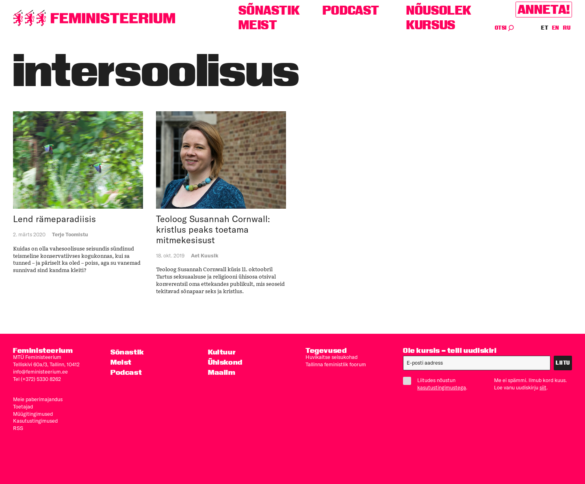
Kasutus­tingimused (35, 420)
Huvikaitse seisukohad (332, 357)
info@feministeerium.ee (40, 371)
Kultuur (222, 352)
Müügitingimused (33, 414)
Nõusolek (439, 10)
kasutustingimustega (441, 387)
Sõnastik (269, 10)
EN (556, 28)
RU (566, 28)
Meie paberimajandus (38, 399)
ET (544, 28)
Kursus (430, 25)
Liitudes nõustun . (438, 384)
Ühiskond (225, 362)
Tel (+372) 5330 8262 (37, 379)
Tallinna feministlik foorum (336, 364)
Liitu (563, 363)
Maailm (222, 372)
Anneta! (544, 9)
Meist (257, 25)
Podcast (351, 10)
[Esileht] (94, 18)
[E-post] (476, 363)
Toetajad (23, 406)
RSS (18, 428)
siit (543, 387)
